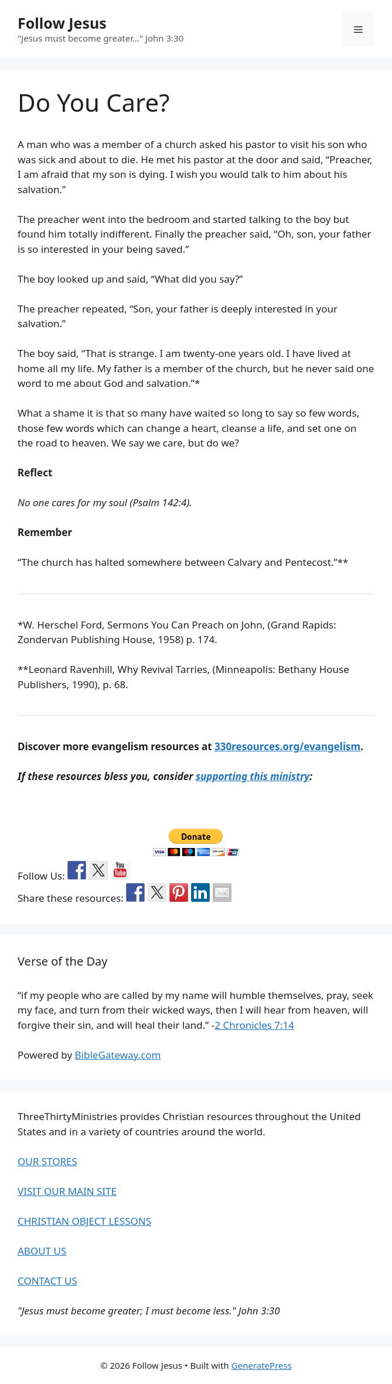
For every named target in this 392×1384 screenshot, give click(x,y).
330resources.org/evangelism (287, 746)
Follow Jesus (62, 23)
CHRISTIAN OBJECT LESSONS (84, 1221)
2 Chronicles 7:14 (254, 1025)
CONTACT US (47, 1280)
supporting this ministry (252, 776)
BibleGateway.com (118, 1055)
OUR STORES (47, 1161)
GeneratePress (261, 1365)
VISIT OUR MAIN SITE (67, 1191)
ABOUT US (42, 1251)
